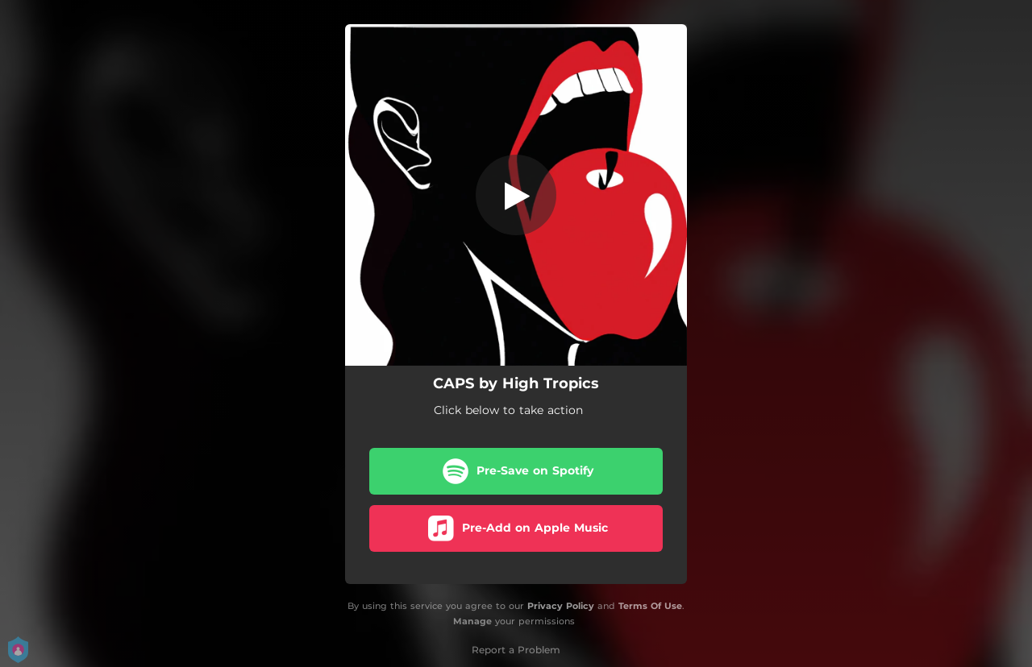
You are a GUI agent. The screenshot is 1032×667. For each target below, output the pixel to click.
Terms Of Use (650, 605)
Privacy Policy (560, 605)
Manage (472, 621)
